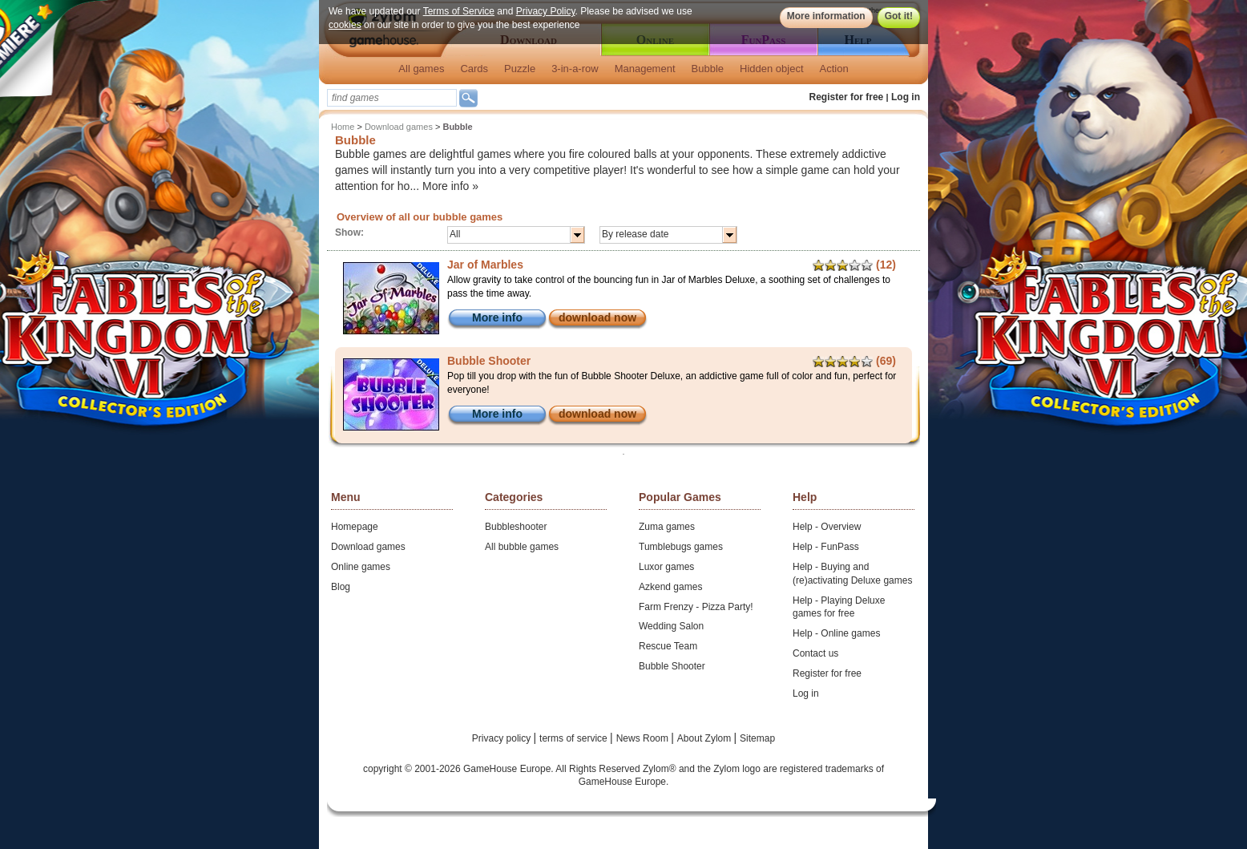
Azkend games (670, 586)
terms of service (574, 738)
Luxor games (666, 566)
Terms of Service (458, 11)
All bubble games (522, 546)
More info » (450, 186)
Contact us (815, 653)
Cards (474, 69)
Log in (905, 97)
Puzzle (519, 69)
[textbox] (392, 98)
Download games (399, 126)
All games (421, 69)
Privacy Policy (545, 11)
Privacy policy (503, 738)
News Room (644, 738)
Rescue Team (668, 646)
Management (645, 69)
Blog (340, 586)
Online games (360, 566)
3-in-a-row (575, 69)
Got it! (899, 16)
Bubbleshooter (516, 526)
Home (342, 126)
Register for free (846, 97)
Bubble (708, 69)
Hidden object (772, 69)
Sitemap (757, 738)
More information (826, 16)
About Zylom (705, 738)
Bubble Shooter (672, 666)
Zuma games (667, 526)
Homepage (354, 526)
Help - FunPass (826, 546)
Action (834, 69)
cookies (345, 24)
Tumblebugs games (681, 546)
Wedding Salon (671, 626)
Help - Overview (827, 526)
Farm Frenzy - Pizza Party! (696, 606)
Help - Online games (836, 633)
